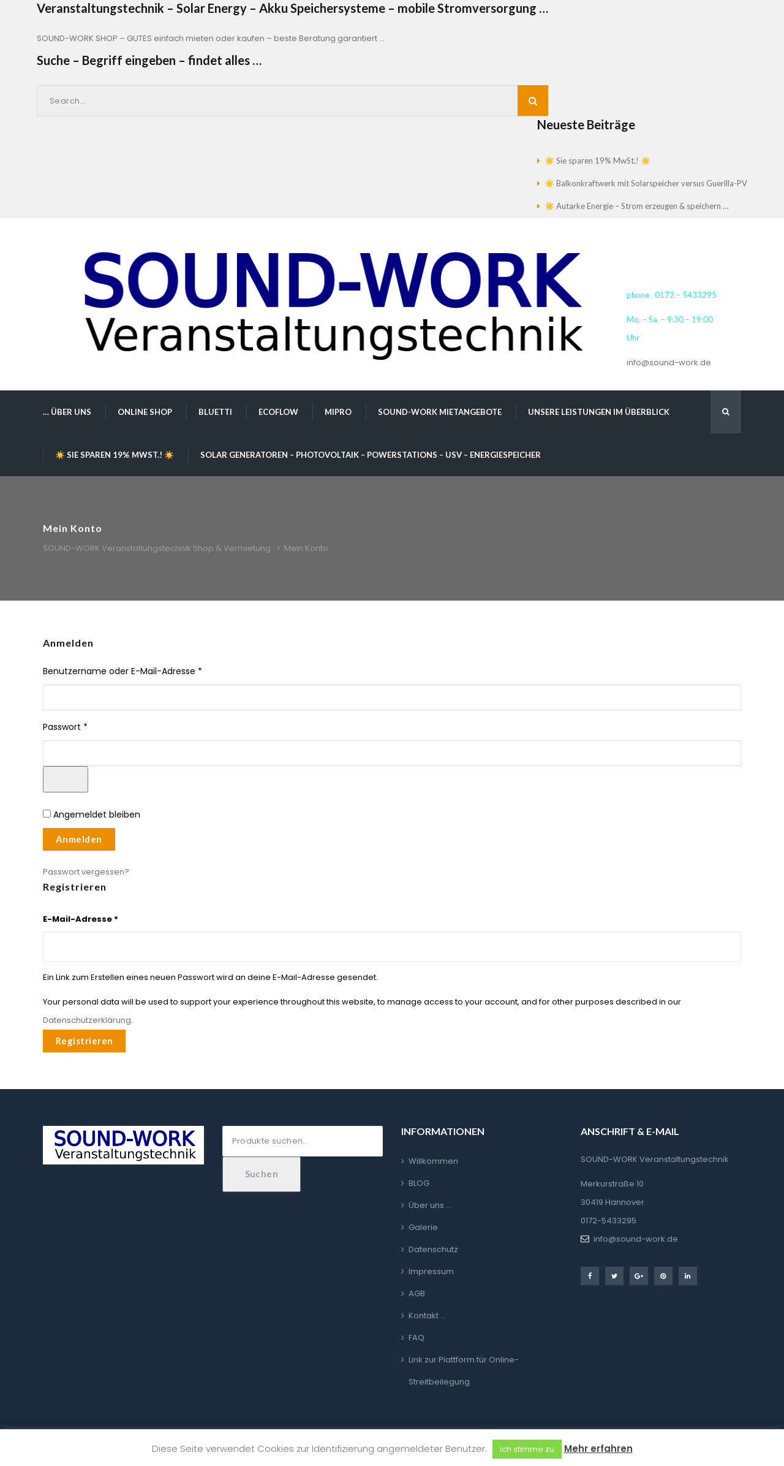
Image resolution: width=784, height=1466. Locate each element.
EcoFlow (278, 412)
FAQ (416, 1337)
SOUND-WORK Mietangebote (440, 412)
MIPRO (338, 412)
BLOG (419, 1183)
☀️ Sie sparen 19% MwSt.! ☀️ (597, 160)
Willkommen (433, 1161)
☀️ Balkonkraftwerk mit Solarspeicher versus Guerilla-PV (646, 183)
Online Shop (145, 412)
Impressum (431, 1271)
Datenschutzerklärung (87, 1020)
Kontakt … (427, 1315)
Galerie (423, 1227)
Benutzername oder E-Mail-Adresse (146, 671)
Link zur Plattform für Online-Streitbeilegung (464, 1371)
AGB (417, 1293)
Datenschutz (433, 1249)
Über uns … (430, 1205)
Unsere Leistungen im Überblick (598, 412)
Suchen (262, 1173)
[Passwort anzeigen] (65, 779)
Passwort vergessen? (86, 872)
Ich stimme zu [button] (527, 1449)
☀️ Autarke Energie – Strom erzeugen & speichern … (636, 206)
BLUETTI (215, 412)
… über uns (67, 412)
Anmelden (79, 839)
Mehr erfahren (598, 1448)
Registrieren (84, 1040)
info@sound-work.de (669, 362)
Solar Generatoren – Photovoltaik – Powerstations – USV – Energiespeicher (370, 455)
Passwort (89, 727)
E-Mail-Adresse (80, 917)
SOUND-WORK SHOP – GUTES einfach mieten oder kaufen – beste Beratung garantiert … (211, 38)
